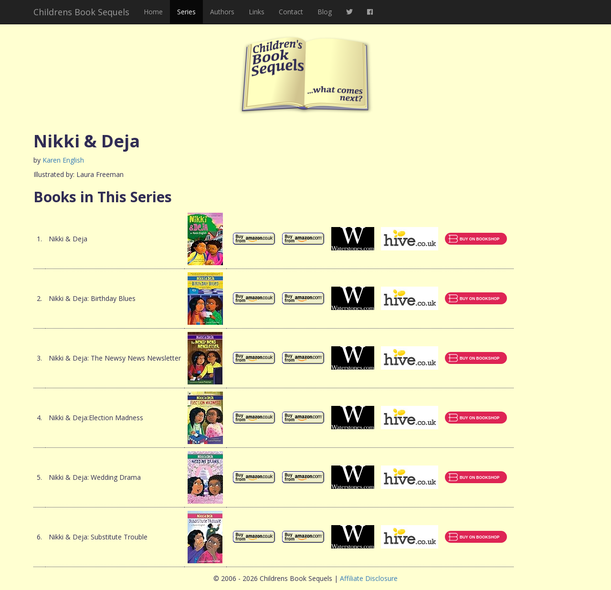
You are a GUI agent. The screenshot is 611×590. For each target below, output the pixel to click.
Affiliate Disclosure (369, 578)
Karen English (63, 160)
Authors (222, 11)
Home (153, 11)
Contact (291, 11)
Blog (324, 11)
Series (186, 11)
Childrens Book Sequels (81, 12)
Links (256, 11)
